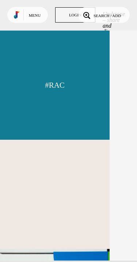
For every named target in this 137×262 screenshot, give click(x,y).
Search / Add (101, 15)
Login (75, 15)
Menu (35, 15)
